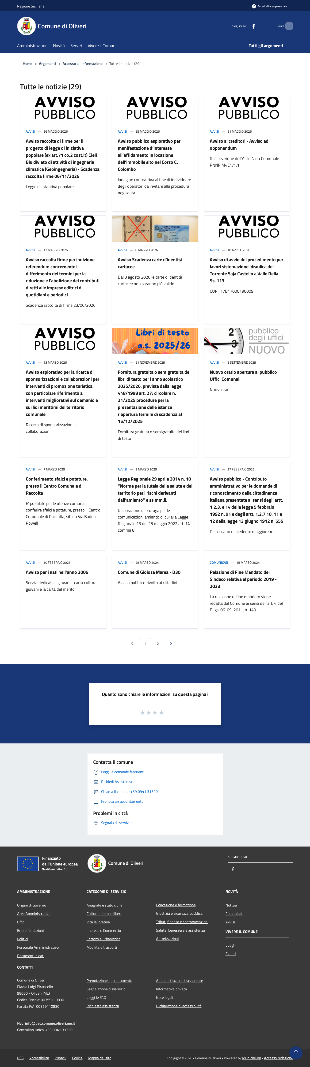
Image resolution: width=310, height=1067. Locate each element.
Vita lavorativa (98, 922)
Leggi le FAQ (96, 997)
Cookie (77, 1058)
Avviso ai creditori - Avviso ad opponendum (239, 144)
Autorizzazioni (167, 938)
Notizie (231, 905)
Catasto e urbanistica (103, 939)
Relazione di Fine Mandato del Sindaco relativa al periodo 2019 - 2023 (243, 579)
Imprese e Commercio (104, 930)
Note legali (164, 997)
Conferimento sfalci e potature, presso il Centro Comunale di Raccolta (57, 485)
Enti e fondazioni (30, 930)
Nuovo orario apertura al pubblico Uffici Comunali (243, 375)
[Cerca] (287, 26)
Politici (22, 939)
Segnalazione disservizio (106, 989)
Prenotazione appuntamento (109, 980)
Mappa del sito (99, 1058)
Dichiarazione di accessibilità (179, 1006)
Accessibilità (39, 1058)
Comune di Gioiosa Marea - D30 (149, 572)
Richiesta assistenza (103, 1006)
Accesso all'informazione (83, 63)
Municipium (251, 1058)
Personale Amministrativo (38, 947)
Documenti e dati (30, 956)
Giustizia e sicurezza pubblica (179, 913)
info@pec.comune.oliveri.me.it (50, 1023)
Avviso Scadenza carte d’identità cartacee (150, 263)
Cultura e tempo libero (104, 913)
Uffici (21, 922)
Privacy (60, 1058)
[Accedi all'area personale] (269, 6)
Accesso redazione (278, 1058)
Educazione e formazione (176, 905)
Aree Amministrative (33, 913)
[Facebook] (245, 26)
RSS (20, 1058)
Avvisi (30, 131)
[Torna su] (295, 1053)
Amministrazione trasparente (179, 980)
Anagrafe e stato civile (104, 905)
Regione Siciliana (30, 6)
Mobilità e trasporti (102, 947)
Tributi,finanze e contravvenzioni (182, 922)
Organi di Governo (31, 905)
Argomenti (47, 63)
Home (27, 63)
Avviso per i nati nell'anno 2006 (57, 572)
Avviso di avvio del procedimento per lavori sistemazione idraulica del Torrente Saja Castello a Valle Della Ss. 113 (246, 270)
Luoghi (231, 945)
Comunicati (219, 562)
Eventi (231, 953)
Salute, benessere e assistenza (180, 930)
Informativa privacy (171, 989)
